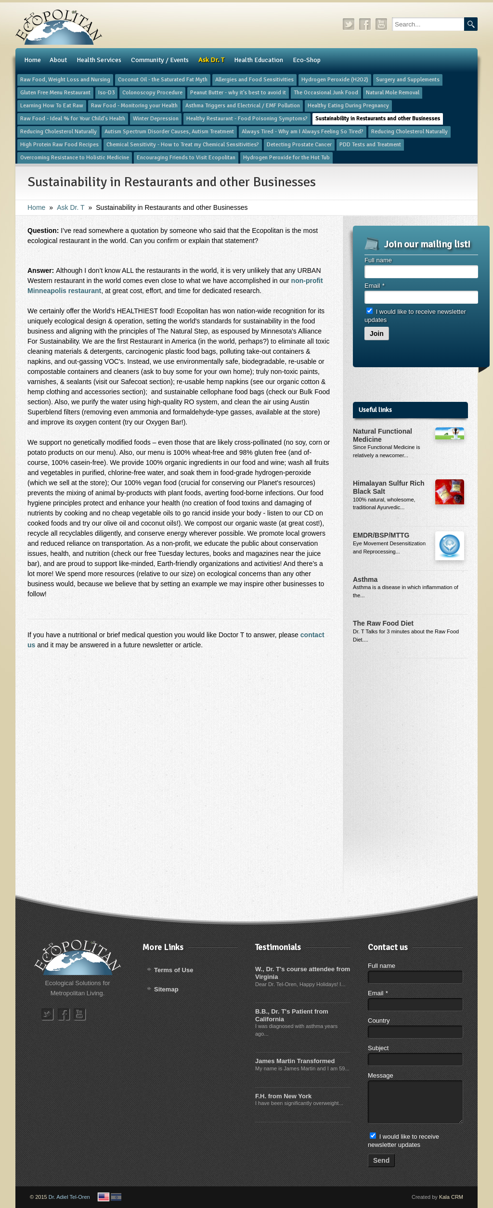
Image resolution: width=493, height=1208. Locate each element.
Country (379, 1020)
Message (380, 1075)
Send (381, 1160)
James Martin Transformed (295, 1061)
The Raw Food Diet (383, 623)
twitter (349, 24)
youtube (382, 24)
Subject (378, 1048)
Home (36, 207)
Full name (378, 260)
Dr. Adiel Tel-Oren (69, 1197)
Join (377, 333)
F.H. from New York (283, 1096)
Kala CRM (451, 1197)
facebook (365, 24)
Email (374, 285)
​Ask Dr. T (70, 207)
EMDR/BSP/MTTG (381, 535)
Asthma (365, 579)
